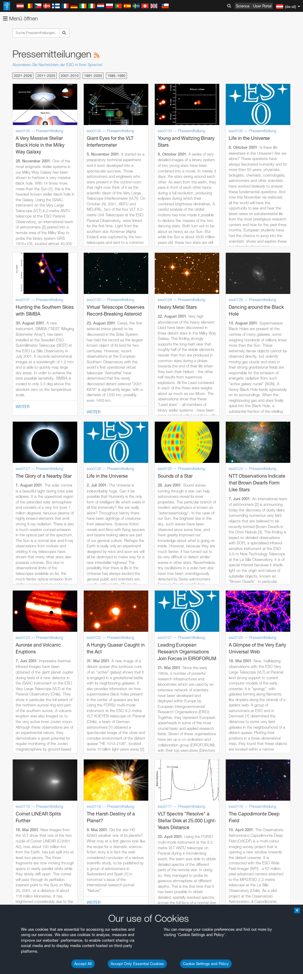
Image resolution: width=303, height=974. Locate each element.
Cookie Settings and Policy (206, 963)
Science (242, 6)
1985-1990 (116, 75)
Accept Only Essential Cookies (137, 963)
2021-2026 (23, 75)
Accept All (83, 963)
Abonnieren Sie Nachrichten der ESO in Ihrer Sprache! (57, 64)
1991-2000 (93, 75)
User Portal (262, 6)
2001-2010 (70, 75)
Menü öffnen (20, 18)
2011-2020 (46, 75)
